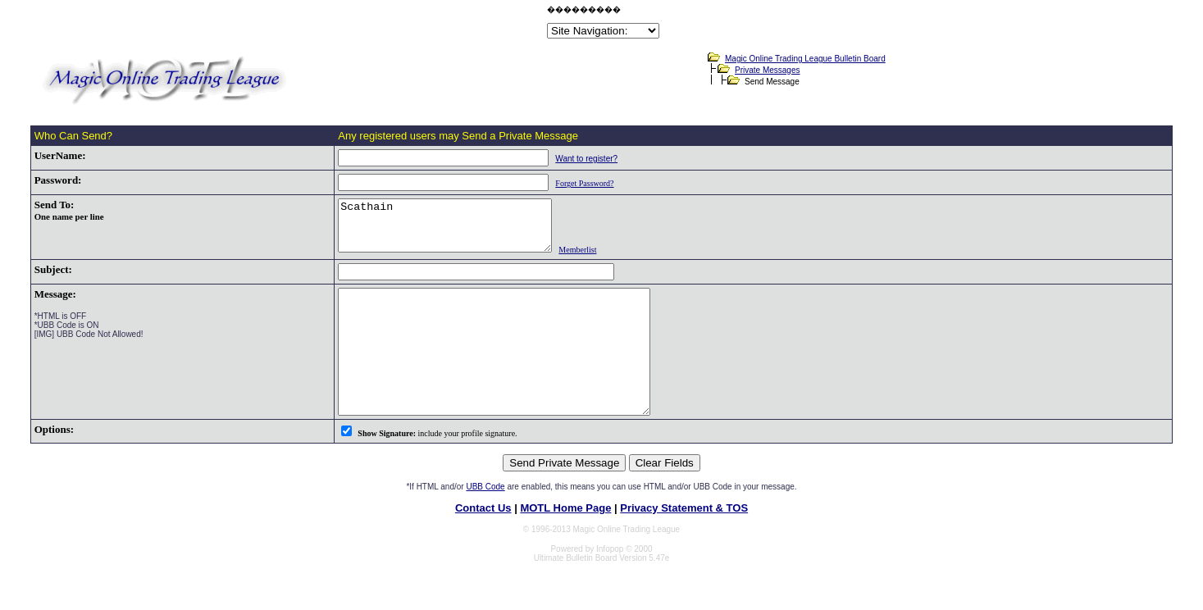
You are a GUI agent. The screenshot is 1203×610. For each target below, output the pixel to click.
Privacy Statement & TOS (684, 542)
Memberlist (578, 259)
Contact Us (483, 542)
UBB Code (485, 521)
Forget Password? (560, 183)
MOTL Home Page (565, 542)
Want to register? (562, 158)
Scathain (433, 230)
